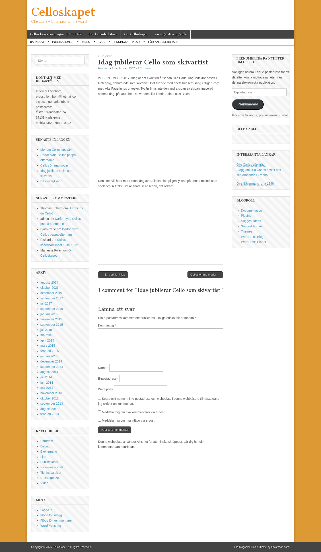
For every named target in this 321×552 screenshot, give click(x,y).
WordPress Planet (253, 242)
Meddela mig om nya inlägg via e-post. (128, 420)
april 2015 (47, 340)
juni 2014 (46, 382)
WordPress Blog (252, 237)
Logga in (46, 510)
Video (86, 41)
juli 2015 (46, 330)
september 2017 (51, 298)
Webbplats (105, 389)
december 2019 (51, 293)
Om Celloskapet (136, 34)
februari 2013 (49, 414)
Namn (103, 368)
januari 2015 (49, 356)
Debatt (44, 446)
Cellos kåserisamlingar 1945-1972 (56, 34)
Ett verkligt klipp (51, 181)
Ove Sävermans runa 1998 (255, 183)
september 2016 (51, 309)
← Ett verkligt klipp (113, 274)
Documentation (251, 210)
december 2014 (51, 361)
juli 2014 (46, 377)
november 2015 (51, 319)
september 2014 (51, 367)
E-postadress (108, 378)
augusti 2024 (49, 282)
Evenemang (48, 451)
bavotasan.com (280, 547)
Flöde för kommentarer (56, 520)
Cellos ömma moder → (205, 274)
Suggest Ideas (251, 221)
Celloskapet (63, 12)
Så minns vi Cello (52, 467)
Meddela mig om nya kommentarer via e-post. (133, 412)
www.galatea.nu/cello (170, 34)
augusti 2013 (49, 409)
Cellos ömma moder (54, 165)
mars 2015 (47, 345)
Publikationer (62, 41)
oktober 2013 (49, 398)
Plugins (246, 215)
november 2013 (51, 393)
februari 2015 (49, 351)
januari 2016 (49, 314)
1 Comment (145, 68)
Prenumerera (248, 104)
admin (105, 68)
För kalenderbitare (102, 34)
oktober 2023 (49, 287)
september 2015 (51, 324)
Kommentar (107, 325)
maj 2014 (46, 387)
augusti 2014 (49, 372)
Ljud (102, 41)
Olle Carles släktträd (251, 164)
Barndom (37, 41)
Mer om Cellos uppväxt (56, 149)
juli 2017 (46, 303)
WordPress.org (50, 525)
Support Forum (251, 226)
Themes (246, 231)
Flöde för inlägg (51, 515)
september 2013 (51, 403)
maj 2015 (46, 335)
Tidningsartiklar (127, 41)
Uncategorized (50, 478)
